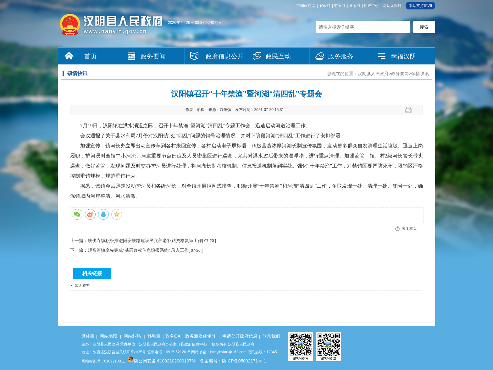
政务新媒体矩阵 (200, 336)
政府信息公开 (224, 56)
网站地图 (108, 336)
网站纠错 (132, 336)
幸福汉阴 (403, 56)
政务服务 (340, 56)
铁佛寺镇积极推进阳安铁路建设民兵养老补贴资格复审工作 (145, 240)
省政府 (324, 5)
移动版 (154, 336)
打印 (410, 110)
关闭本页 (409, 228)
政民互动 (278, 56)
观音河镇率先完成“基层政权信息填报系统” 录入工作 (138, 250)
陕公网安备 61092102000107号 (162, 360)
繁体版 (88, 336)
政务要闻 (153, 56)
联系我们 (271, 336)
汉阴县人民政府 (373, 73)
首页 (90, 56)
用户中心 (371, 5)
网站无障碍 (392, 5)
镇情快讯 (420, 73)
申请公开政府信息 (240, 336)
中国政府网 (305, 5)
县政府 (354, 5)
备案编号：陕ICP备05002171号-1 (233, 360)
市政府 (339, 5)
